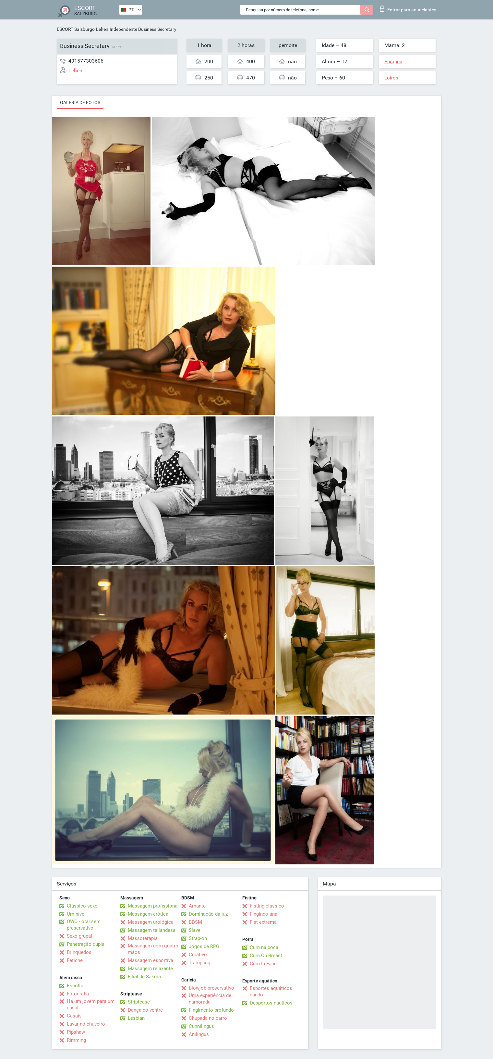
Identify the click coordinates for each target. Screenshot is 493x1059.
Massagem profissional (153, 906)
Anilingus (199, 1034)
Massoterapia (143, 938)
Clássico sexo (82, 906)
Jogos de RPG (204, 946)
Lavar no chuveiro (86, 1024)
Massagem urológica (151, 922)
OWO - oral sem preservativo (84, 925)
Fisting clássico (267, 906)
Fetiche (75, 960)
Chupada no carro (208, 1018)
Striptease (139, 1002)
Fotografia (78, 994)
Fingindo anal (264, 914)
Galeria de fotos (80, 102)
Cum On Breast (266, 955)
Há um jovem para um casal (90, 1004)
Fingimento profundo (211, 1010)
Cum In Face (263, 964)
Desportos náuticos (271, 1003)
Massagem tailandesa (151, 930)
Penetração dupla (85, 944)
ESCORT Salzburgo (76, 29)
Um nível (76, 914)
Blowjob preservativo (211, 988)
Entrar (408, 8)
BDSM (195, 922)
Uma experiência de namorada (210, 999)
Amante (197, 906)
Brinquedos (79, 952)
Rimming (76, 1040)
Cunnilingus (201, 1026)
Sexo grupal (79, 936)
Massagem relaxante (150, 968)
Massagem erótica (148, 914)
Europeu (393, 62)
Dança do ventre (145, 1010)
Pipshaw (76, 1032)
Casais (74, 1016)
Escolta (75, 986)
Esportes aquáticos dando (271, 991)
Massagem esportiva (150, 960)
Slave (194, 930)
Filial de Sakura (144, 977)
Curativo (198, 954)
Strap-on (198, 938)
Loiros (391, 78)
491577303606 (85, 61)
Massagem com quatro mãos (153, 949)
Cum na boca (264, 947)
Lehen (102, 29)
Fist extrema (263, 922)
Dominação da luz (208, 914)
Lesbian (136, 1018)
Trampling (199, 963)
